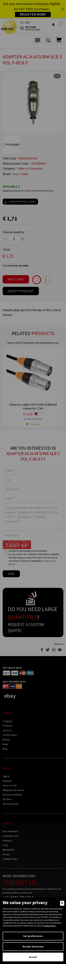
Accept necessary (33, 946)
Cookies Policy (49, 925)
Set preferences (33, 936)
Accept (33, 957)
